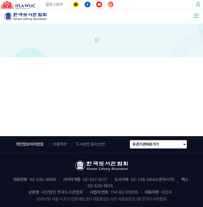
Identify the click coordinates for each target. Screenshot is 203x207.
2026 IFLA (19, 5)
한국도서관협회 (25, 16)
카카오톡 (75, 4)
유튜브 (99, 4)
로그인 (197, 4)
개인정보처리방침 (30, 144)
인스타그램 (110, 4)
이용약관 (60, 144)
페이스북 (87, 4)
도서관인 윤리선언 (90, 144)
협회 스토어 (53, 4)
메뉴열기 (196, 16)
